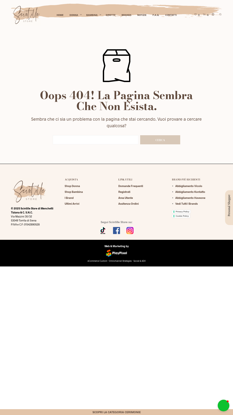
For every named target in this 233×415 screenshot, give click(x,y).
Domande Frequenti (130, 186)
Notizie (142, 14)
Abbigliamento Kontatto (190, 191)
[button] (223, 405)
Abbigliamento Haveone (190, 197)
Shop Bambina (74, 191)
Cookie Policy (182, 216)
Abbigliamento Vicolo (188, 186)
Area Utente (125, 197)
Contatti (171, 14)
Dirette (111, 14)
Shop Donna (72, 186)
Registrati (124, 191)
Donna (74, 14)
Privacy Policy (182, 212)
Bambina (92, 14)
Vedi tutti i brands (186, 203)
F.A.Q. (156, 14)
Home (60, 14)
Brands (126, 14)
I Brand (69, 197)
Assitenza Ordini (128, 203)
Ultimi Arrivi (72, 203)
